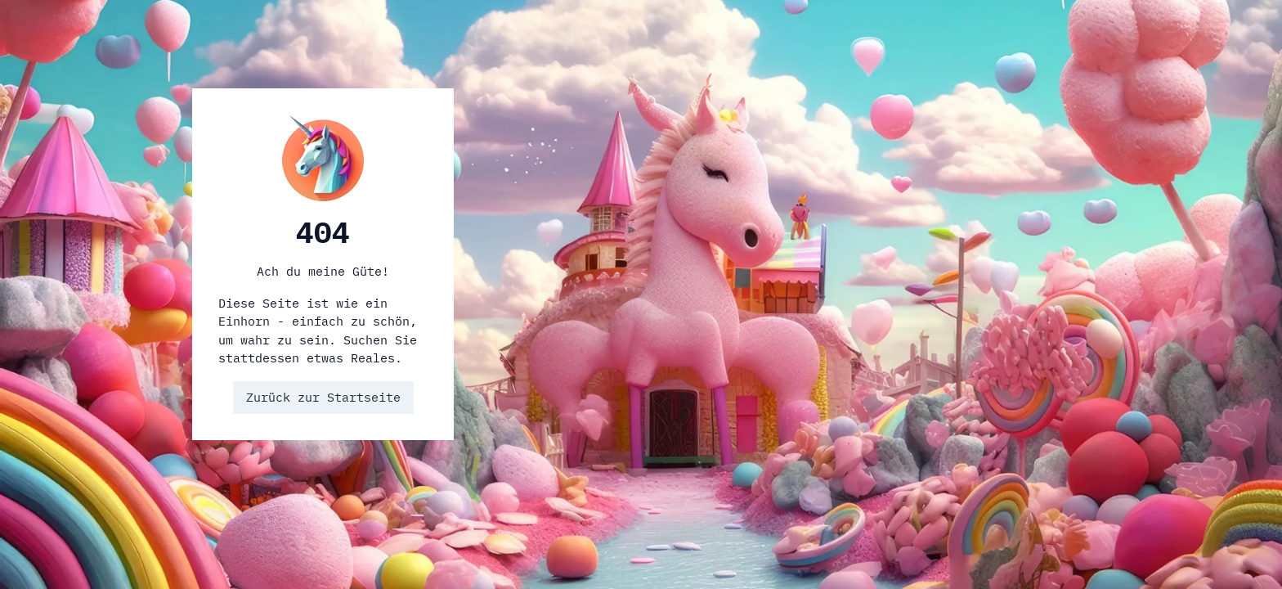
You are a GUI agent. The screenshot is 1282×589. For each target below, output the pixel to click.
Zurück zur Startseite (323, 397)
